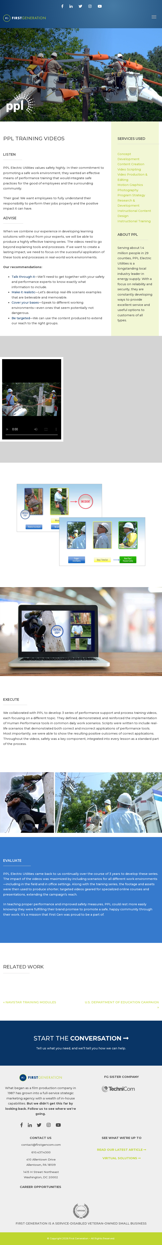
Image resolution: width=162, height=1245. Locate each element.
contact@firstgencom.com (41, 1144)
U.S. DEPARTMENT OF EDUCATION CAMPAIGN (122, 1002)
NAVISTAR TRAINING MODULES (30, 1002)
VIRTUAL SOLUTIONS (122, 1158)
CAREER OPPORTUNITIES (40, 1187)
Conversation (81, 1038)
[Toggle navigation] (154, 16)
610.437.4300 (41, 1152)
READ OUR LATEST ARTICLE (121, 1150)
